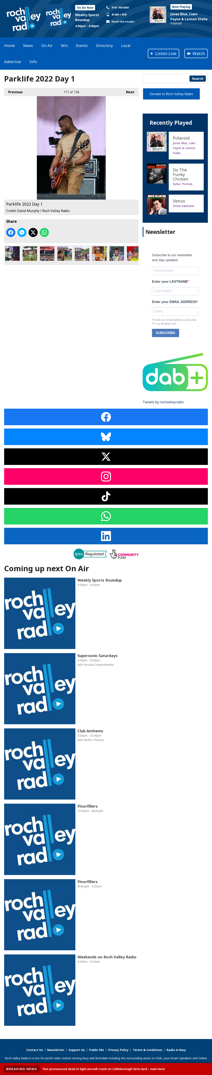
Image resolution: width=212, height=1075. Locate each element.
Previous (13, 91)
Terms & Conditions (147, 1050)
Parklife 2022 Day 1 (12, 253)
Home (9, 45)
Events (82, 45)
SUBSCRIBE (165, 333)
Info (33, 61)
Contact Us (34, 1050)
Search (197, 78)
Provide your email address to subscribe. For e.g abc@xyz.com (174, 321)
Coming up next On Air (46, 568)
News (28, 45)
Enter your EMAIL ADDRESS (174, 302)
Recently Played (171, 122)
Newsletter (55, 1050)
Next (128, 91)
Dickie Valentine (183, 206)
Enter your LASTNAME (170, 281)
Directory (104, 45)
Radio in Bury (176, 1050)
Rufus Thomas (183, 184)
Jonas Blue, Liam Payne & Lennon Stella (184, 148)
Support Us (77, 1050)
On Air (47, 45)
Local (125, 45)
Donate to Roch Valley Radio (171, 94)
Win (64, 45)
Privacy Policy (118, 1050)
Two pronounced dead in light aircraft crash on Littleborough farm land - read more (103, 1069)
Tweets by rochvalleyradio (163, 402)
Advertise (12, 61)
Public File (96, 1050)
